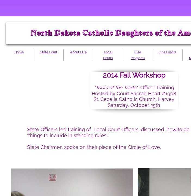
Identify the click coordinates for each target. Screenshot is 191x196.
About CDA (78, 52)
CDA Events (167, 52)
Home (19, 52)
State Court (48, 52)
